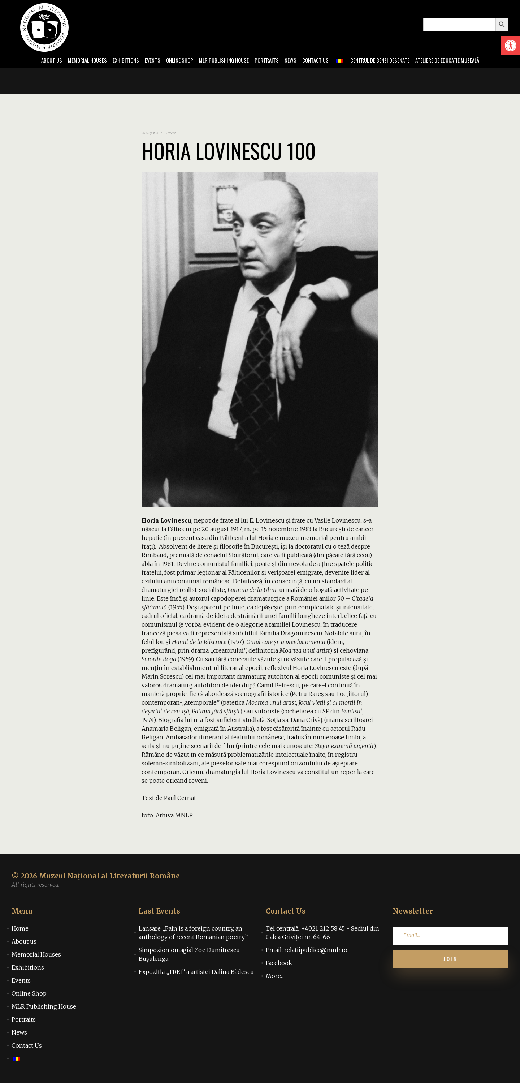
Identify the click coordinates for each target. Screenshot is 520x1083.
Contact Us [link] (318, 60)
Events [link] (146, 60)
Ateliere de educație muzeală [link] (458, 60)
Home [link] (20, 929)
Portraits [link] (267, 60)
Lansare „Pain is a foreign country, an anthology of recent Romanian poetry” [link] (193, 933)
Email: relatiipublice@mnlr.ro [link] (306, 950)
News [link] (292, 60)
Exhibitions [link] (118, 60)
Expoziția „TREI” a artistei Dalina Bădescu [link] (196, 972)
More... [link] (274, 976)
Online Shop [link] (174, 60)
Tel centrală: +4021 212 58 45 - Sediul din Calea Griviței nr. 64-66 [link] (322, 933)
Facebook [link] (279, 963)
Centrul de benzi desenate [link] (385, 60)
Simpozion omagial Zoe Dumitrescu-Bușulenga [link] (191, 955)
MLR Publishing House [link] (221, 60)
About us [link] (38, 60)
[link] (510, 45)
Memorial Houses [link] (77, 60)
